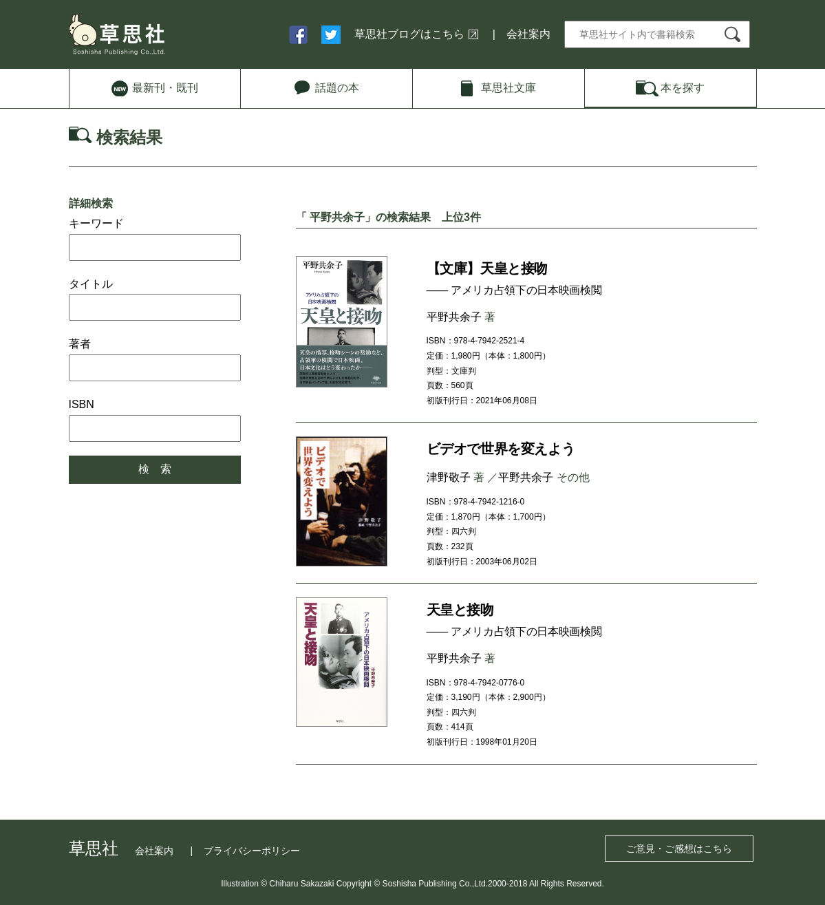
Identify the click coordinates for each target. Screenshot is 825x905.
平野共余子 (454, 317)
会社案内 (528, 34)
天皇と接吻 (460, 609)
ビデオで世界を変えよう (501, 448)
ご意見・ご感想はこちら (679, 848)
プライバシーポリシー (252, 850)
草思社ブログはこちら (409, 34)
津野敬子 (449, 477)
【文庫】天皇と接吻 (487, 268)
